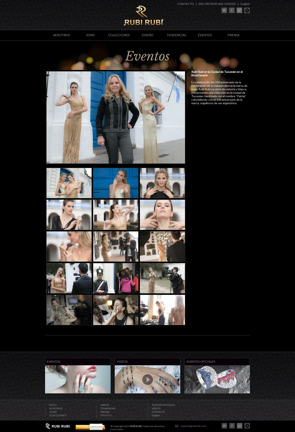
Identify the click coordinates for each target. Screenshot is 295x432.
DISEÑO (147, 35)
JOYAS (90, 35)
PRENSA (233, 35)
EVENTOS (205, 35)
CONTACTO (185, 4)
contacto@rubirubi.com (193, 425)
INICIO (53, 404)
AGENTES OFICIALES (163, 404)
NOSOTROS (61, 35)
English (245, 4)
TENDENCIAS (176, 35)
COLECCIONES (118, 35)
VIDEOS (156, 408)
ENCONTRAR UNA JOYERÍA (217, 4)
